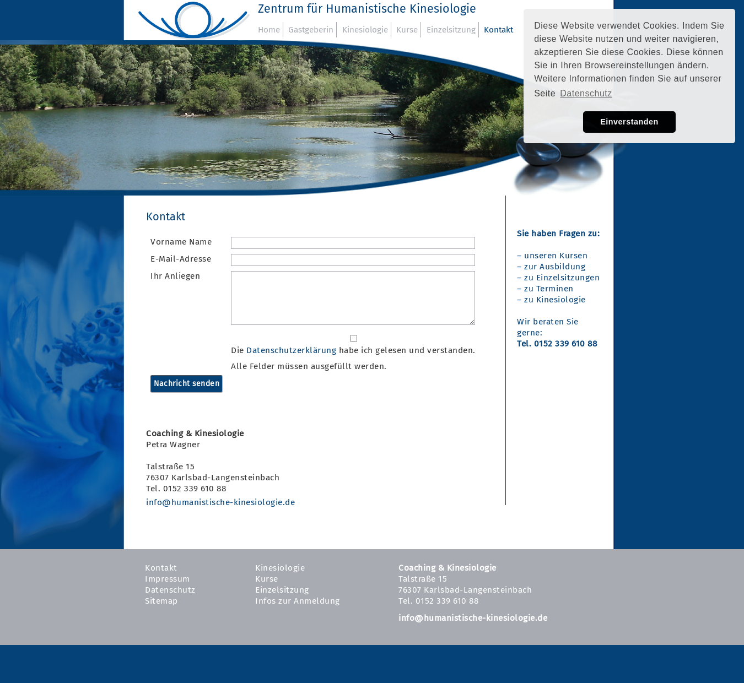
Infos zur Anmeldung (297, 601)
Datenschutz (170, 590)
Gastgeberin (310, 30)
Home (269, 30)
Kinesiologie (365, 30)
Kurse (407, 30)
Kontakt (498, 30)
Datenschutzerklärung (291, 350)
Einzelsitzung (451, 30)
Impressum (167, 579)
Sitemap (161, 601)
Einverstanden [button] (629, 121)
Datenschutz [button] (586, 93)
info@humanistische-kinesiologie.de (220, 502)
